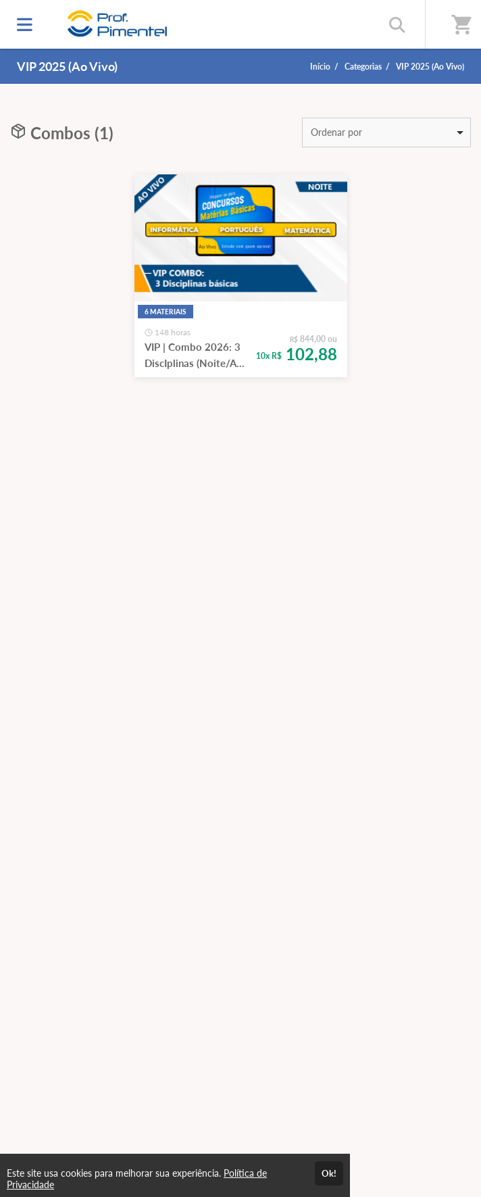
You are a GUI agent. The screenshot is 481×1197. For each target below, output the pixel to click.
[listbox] (386, 132)
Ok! (329, 1173)
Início (320, 67)
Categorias (363, 67)
